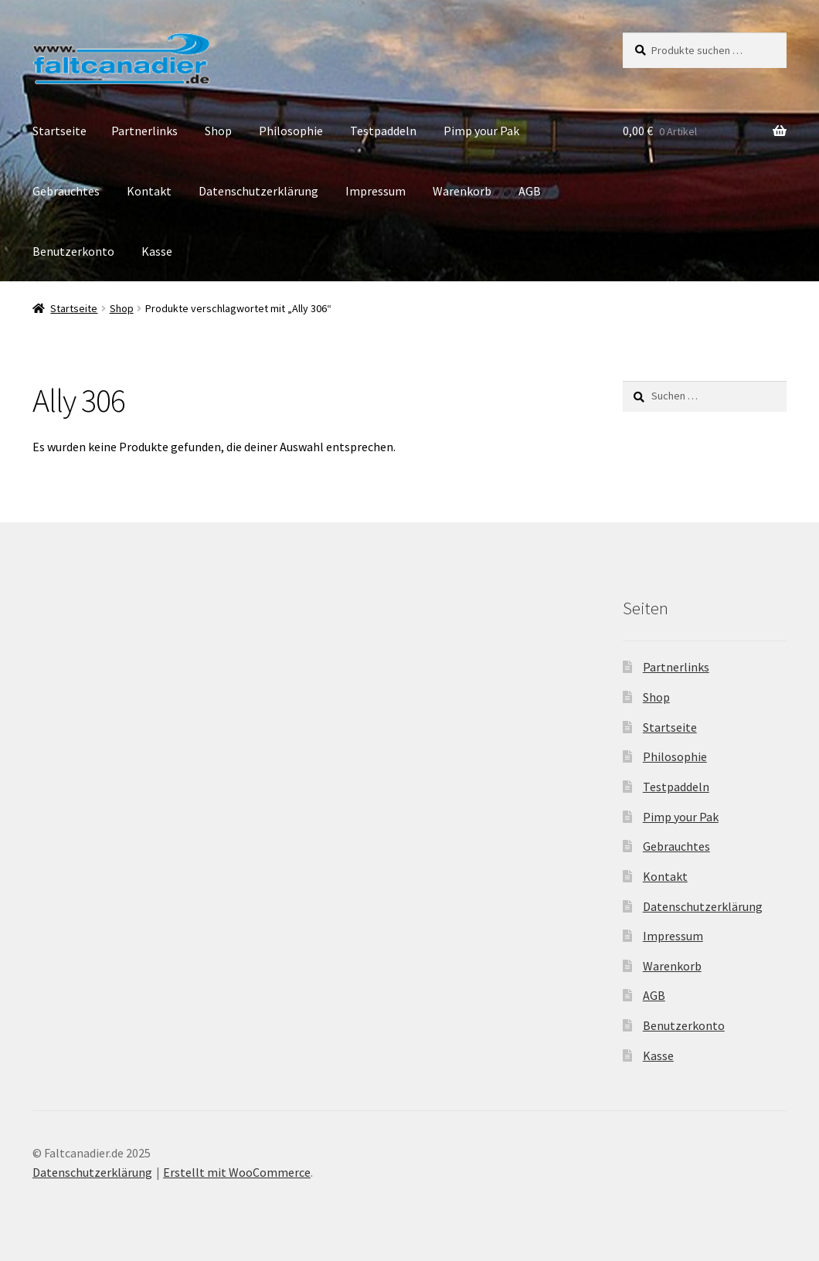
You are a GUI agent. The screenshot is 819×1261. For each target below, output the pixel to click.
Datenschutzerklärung (258, 191)
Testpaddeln (383, 130)
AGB (529, 191)
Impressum (375, 191)
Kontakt (149, 191)
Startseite (59, 130)
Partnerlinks (144, 130)
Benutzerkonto (73, 251)
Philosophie (291, 130)
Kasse (156, 251)
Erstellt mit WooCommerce (237, 1172)
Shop (218, 130)
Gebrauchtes (66, 191)
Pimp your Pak (481, 130)
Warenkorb (462, 191)
